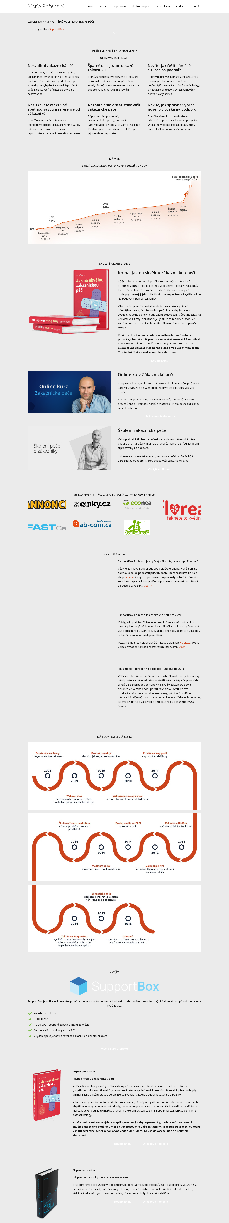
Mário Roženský (46, 6)
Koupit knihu (159, 360)
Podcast (181, 6)
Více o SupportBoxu (114, 1048)
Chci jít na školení (159, 469)
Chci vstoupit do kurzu (159, 416)
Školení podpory (141, 6)
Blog (90, 6)
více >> (148, 585)
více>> (183, 646)
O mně (195, 6)
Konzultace (163, 6)
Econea (129, 577)
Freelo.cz (185, 642)
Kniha (102, 6)
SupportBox (119, 6)
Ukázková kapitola (155, 1143)
